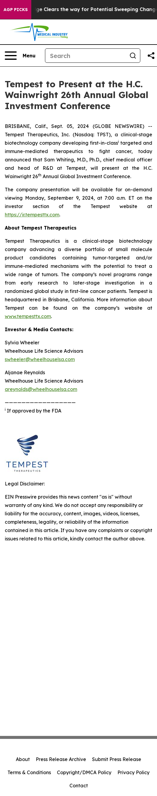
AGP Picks (16, 9)
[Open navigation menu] (20, 56)
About (23, 759)
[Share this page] (151, 56)
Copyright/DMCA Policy (84, 772)
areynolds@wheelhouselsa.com (41, 389)
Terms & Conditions (29, 772)
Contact (78, 786)
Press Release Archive (61, 759)
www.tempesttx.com (28, 316)
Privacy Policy (133, 772)
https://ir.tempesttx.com (32, 215)
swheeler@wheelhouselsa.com (40, 359)
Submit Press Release (116, 759)
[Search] (85, 55)
